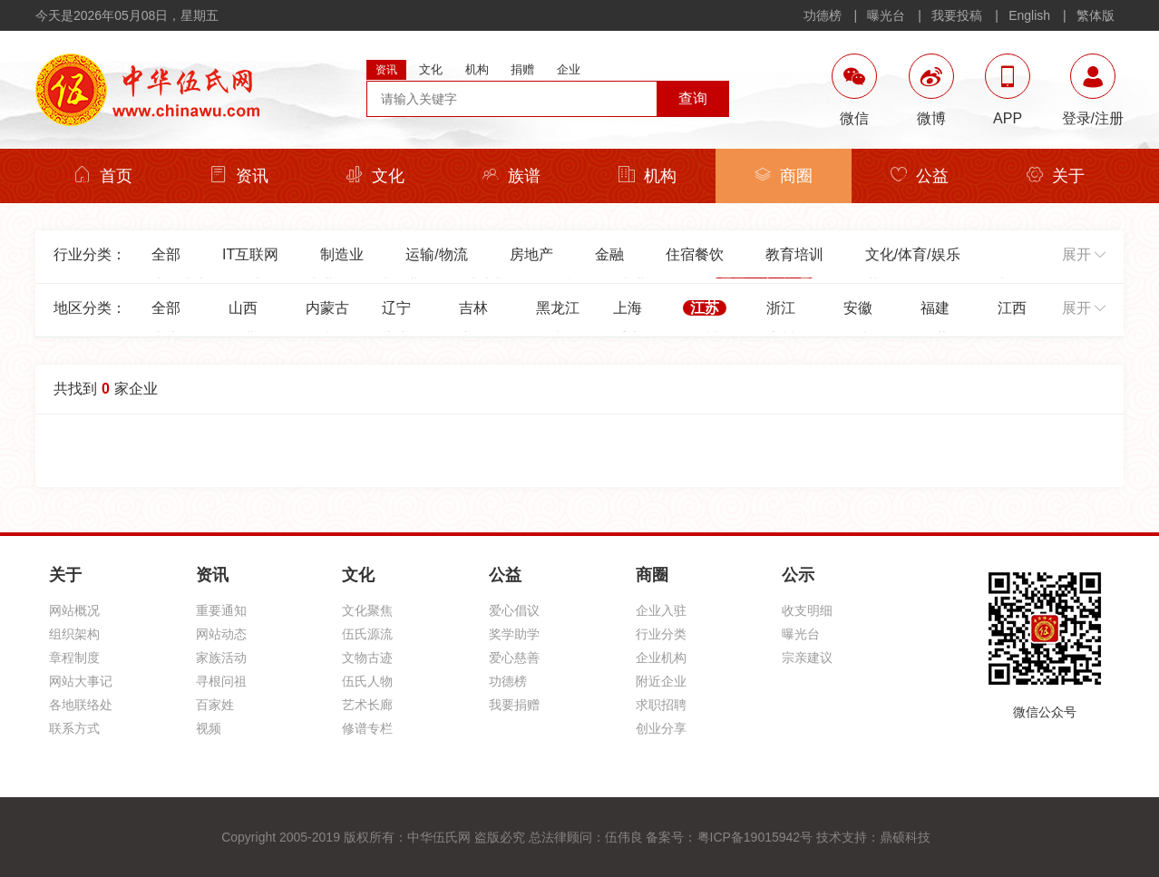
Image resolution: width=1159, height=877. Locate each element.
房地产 (531, 254)
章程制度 (74, 657)
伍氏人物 (367, 681)
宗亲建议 (807, 657)
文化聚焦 (367, 610)
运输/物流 (436, 254)
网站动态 (221, 634)
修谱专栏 (367, 728)
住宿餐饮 (695, 254)
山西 (243, 308)
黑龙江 (558, 308)
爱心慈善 (514, 657)
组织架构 (74, 634)
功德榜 (823, 15)
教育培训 (794, 254)
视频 (208, 728)
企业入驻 (661, 610)
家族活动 (221, 657)
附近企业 (661, 681)
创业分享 (661, 728)
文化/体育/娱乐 (912, 254)
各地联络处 (80, 704)
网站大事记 (80, 681)
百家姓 (215, 704)
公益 (920, 175)
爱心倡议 (514, 610)
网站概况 (74, 610)
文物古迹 (367, 657)
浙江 (780, 308)
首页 (103, 175)
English (1029, 15)
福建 (935, 308)
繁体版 (1095, 15)
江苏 (704, 308)
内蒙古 (327, 308)
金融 (609, 254)
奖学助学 (514, 634)
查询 (692, 98)
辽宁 (396, 308)
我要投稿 (956, 15)
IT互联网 (250, 254)
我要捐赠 (514, 704)
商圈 (784, 175)
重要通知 (221, 610)
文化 (375, 175)
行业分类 (661, 634)
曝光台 (886, 15)
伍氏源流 (367, 634)
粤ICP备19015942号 (755, 837)
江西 (1012, 308)
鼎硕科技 (905, 837)
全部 (165, 254)
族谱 (511, 175)
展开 (1083, 254)
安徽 (857, 308)
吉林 (473, 308)
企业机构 (661, 657)
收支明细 (807, 610)
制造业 (342, 254)
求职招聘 (661, 704)
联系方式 (74, 728)
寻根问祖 (221, 681)
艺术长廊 (367, 704)
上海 (627, 308)
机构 (647, 175)
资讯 (239, 175)
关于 (1056, 175)
